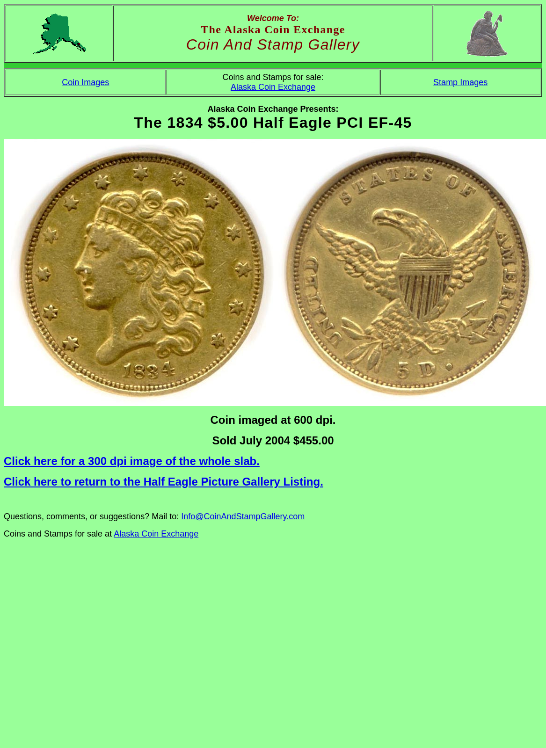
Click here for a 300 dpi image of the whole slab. (132, 461)
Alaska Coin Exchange (273, 87)
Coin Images (85, 82)
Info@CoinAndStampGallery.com (243, 516)
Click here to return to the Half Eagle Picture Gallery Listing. (163, 481)
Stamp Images (460, 82)
